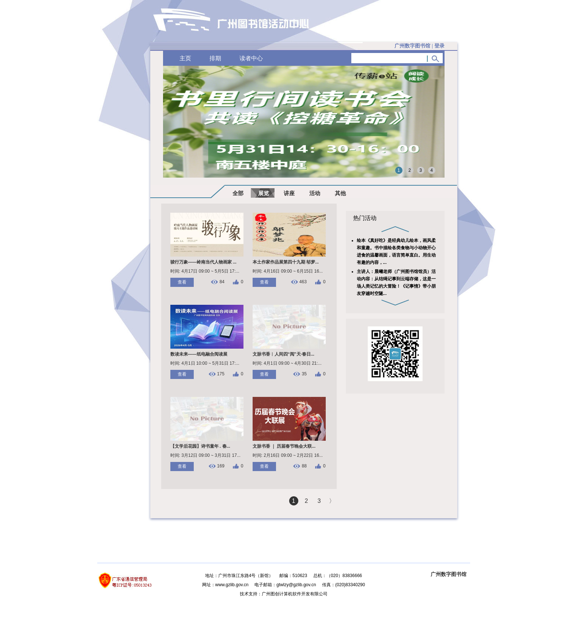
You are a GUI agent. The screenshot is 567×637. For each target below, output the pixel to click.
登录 (439, 46)
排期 (215, 58)
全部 (238, 193)
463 (303, 282)
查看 (182, 282)
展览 (263, 193)
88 (304, 466)
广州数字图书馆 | (419, 46)
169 (220, 466)
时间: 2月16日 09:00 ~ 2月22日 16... (288, 455)
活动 (314, 193)
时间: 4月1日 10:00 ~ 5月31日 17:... (204, 363)
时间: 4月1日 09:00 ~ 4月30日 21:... (287, 363)
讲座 (289, 193)
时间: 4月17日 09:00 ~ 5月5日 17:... (204, 271)
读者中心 (251, 58)
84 (221, 282)
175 (220, 374)
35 (304, 374)
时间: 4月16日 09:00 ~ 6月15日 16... (288, 271)
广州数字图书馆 (448, 574)
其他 (340, 193)
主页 (185, 58)
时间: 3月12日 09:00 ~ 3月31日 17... (205, 455)
